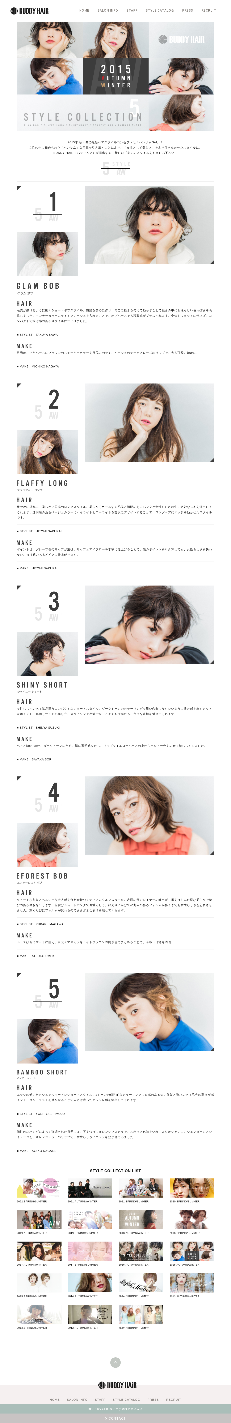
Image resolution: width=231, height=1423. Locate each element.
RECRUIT (208, 10)
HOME (79, 10)
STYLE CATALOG (157, 10)
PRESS (186, 10)
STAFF (128, 10)
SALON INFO (103, 10)
